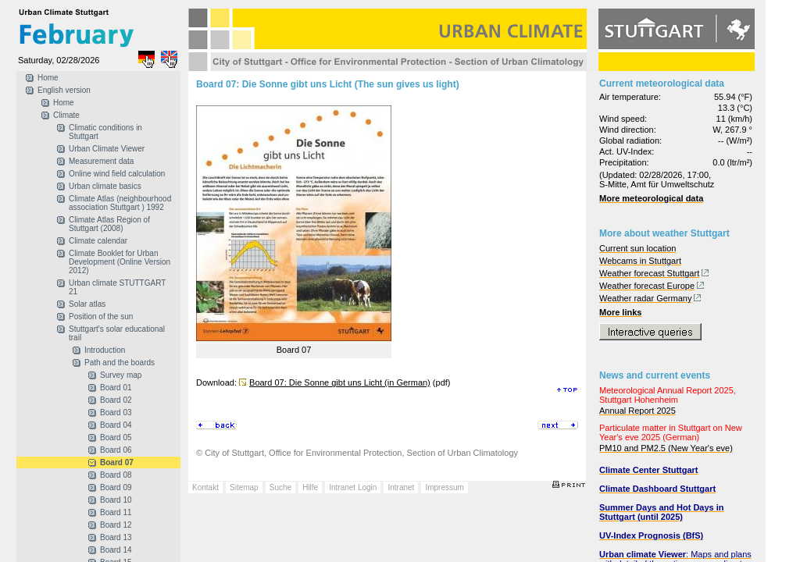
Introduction (104, 350)
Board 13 (116, 537)
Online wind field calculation (117, 173)
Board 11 (116, 512)
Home (48, 77)
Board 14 (116, 550)
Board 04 (116, 425)
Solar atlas (87, 304)
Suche (280, 487)
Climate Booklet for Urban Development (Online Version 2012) (119, 262)
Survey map (120, 375)
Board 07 (117, 462)
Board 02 (116, 400)
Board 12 (116, 525)
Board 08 (116, 475)
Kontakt (205, 487)
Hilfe (310, 487)
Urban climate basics (105, 186)
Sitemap (244, 487)
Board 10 (116, 500)
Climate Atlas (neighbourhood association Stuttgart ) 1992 (120, 203)
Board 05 (116, 437)
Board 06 (116, 450)
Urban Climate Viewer (107, 148)
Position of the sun (101, 316)
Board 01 (116, 387)
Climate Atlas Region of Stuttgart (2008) (109, 224)
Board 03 (116, 412)
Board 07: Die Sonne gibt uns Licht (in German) (339, 382)
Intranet (401, 487)
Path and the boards (119, 362)
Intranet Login (353, 487)
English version (64, 90)
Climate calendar (98, 241)
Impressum (444, 487)
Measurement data (101, 161)
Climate (66, 115)
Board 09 (116, 487)
